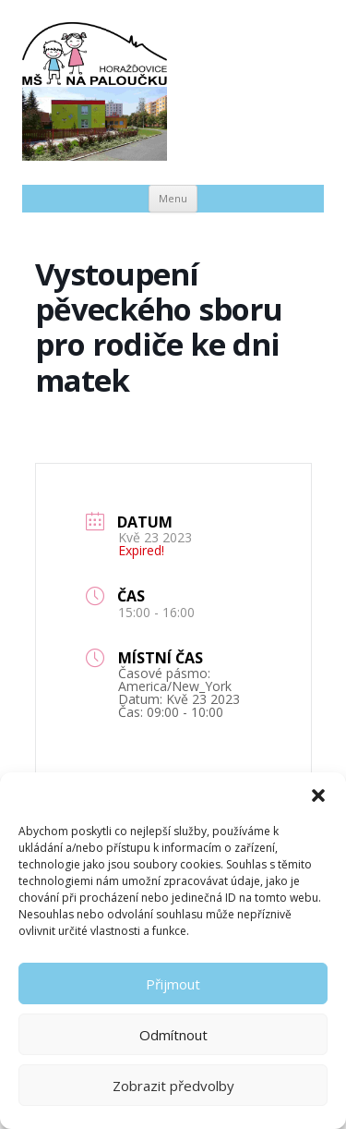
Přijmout (173, 984)
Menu (173, 198)
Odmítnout (173, 1035)
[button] (318, 795)
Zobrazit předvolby (173, 1085)
